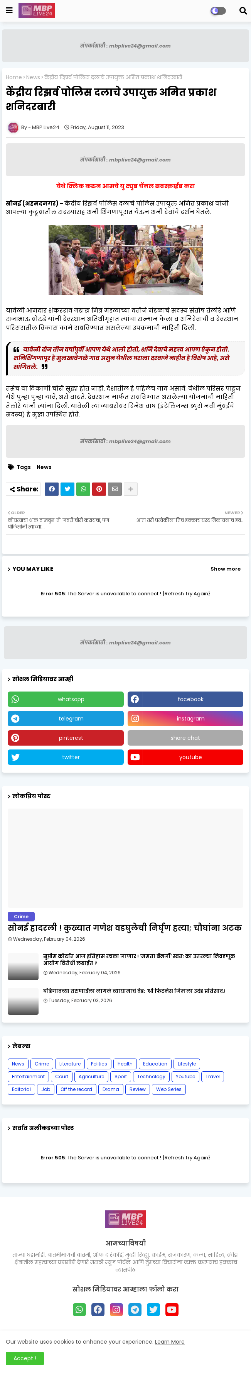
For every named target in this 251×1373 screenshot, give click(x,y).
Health (125, 1063)
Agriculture (91, 1076)
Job (45, 1089)
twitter (71, 757)
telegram (71, 718)
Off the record (76, 1089)
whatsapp (71, 699)
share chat (185, 738)
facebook (191, 699)
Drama (111, 1089)
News (33, 77)
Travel (213, 1076)
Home (14, 77)
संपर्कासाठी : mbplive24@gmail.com (125, 45)
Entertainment (28, 1076)
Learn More (170, 1342)
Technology (151, 1076)
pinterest (71, 738)
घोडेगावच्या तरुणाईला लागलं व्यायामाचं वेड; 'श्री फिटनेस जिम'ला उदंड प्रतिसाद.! (134, 991)
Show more (226, 569)
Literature (70, 1063)
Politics (99, 1063)
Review (138, 1089)
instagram (191, 718)
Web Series (169, 1089)
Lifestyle (187, 1063)
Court (61, 1076)
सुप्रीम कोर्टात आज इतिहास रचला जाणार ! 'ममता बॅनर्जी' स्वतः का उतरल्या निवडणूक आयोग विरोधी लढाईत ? (139, 960)
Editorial (21, 1089)
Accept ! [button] (24, 1358)
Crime (42, 1063)
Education (155, 1063)
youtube (190, 757)
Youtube (185, 1076)
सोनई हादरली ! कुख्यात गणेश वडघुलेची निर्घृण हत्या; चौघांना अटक (125, 928)
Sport (121, 1076)
